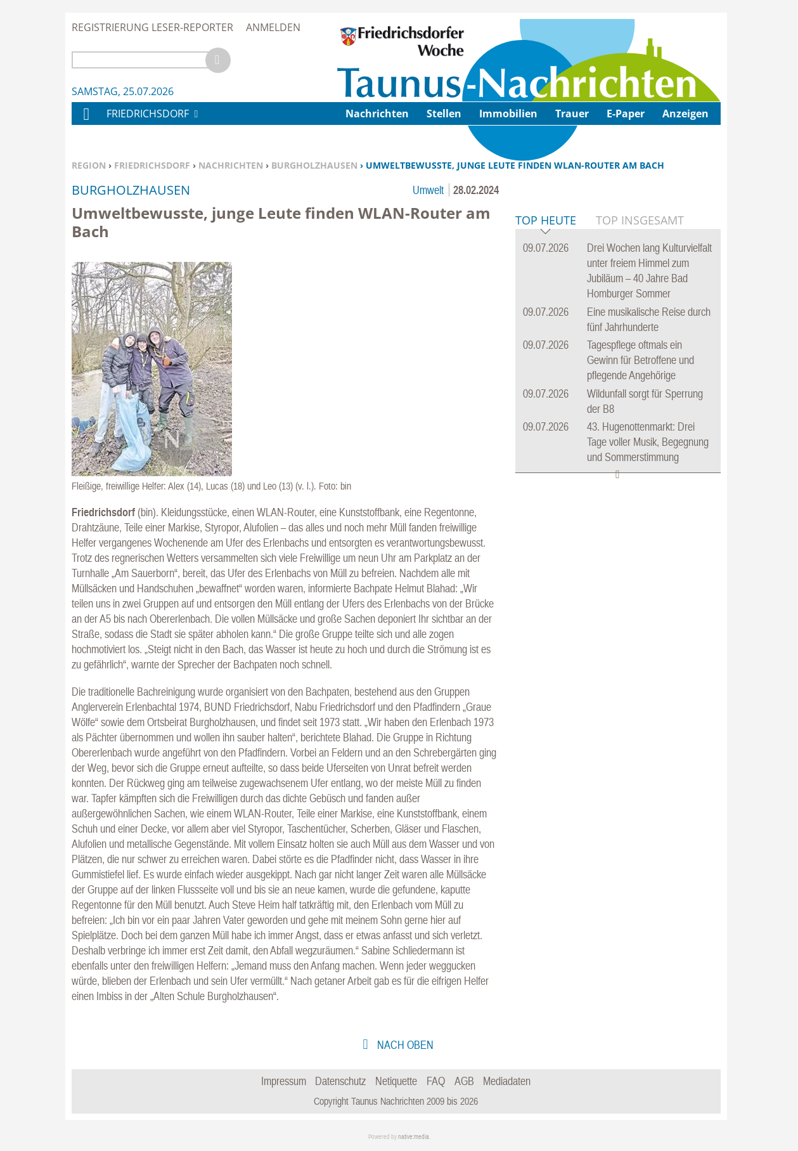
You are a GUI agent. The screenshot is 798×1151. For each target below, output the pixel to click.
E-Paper (626, 113)
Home (85, 122)
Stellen (444, 113)
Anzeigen (685, 113)
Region (89, 165)
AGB (464, 1081)
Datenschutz (340, 1081)
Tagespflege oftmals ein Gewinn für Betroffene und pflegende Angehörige (640, 554)
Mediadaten (507, 1081)
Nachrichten (230, 165)
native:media (413, 1136)
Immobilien (508, 113)
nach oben (404, 1044)
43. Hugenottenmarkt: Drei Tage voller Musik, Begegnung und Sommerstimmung (648, 636)
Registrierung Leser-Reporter (152, 27)
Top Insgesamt (640, 414)
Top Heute (545, 415)
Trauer (572, 113)
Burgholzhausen (314, 165)
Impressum (283, 1081)
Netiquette (396, 1081)
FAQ (436, 1081)
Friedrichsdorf (152, 165)
